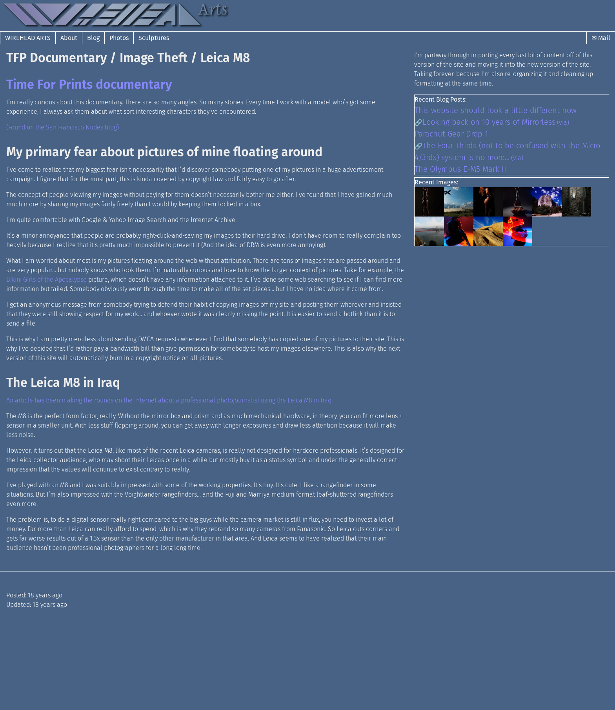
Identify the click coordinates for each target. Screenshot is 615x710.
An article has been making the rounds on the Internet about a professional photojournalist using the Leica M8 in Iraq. (169, 400)
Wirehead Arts (28, 38)
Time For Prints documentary (89, 84)
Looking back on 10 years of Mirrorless (488, 122)
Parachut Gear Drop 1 (451, 133)
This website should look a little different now (496, 110)
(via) (563, 122)
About (68, 38)
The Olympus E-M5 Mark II (460, 169)
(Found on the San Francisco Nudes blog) (62, 127)
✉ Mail (600, 38)
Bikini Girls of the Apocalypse (46, 279)
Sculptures (153, 38)
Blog (93, 38)
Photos (119, 38)
